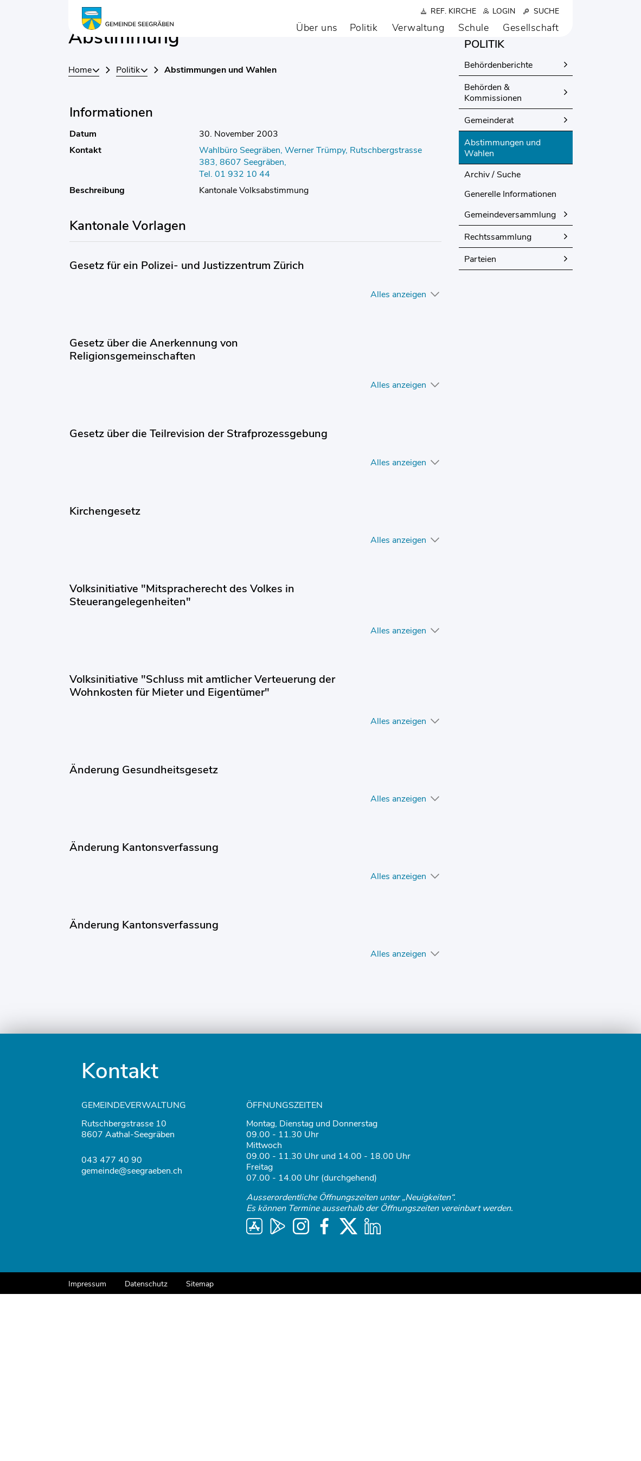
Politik (364, 27)
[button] (132, 237)
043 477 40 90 (111, 1327)
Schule (473, 27)
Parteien (480, 426)
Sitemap (200, 1451)
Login (503, 11)
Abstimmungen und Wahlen (504, 315)
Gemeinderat (489, 287)
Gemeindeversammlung (510, 382)
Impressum (87, 1451)
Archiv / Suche (492, 342)
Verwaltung (418, 27)
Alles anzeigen (398, 461)
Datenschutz (146, 1451)
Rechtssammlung (497, 404)
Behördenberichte (498, 232)
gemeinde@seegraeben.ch (131, 1338)
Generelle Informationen (510, 361)
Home (80, 237)
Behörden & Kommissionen (493, 259)
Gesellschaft (531, 27)
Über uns (316, 27)
